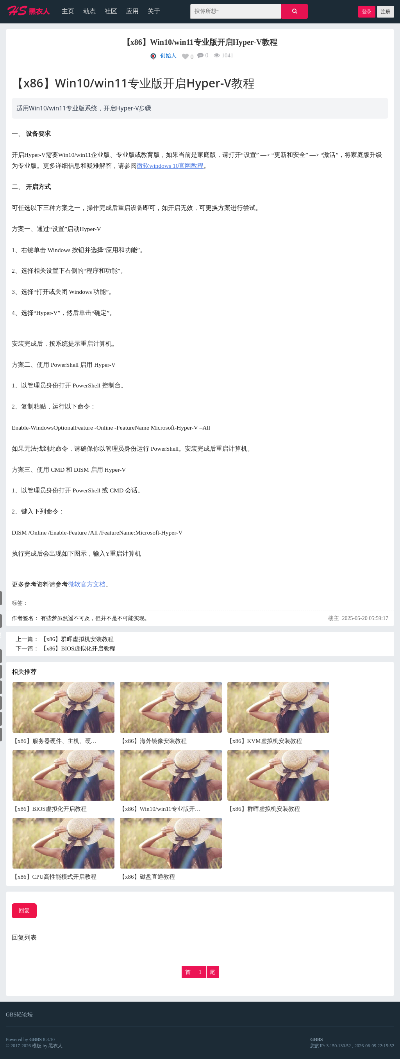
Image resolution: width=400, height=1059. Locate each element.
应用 (132, 11)
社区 (111, 11)
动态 (89, 11)
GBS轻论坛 (19, 1015)
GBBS (35, 1039)
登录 (366, 11)
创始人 (168, 56)
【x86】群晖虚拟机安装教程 (77, 639)
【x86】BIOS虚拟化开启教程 (78, 648)
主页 (68, 11)
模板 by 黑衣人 (47, 1045)
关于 (154, 11)
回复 (24, 910)
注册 (385, 11)
